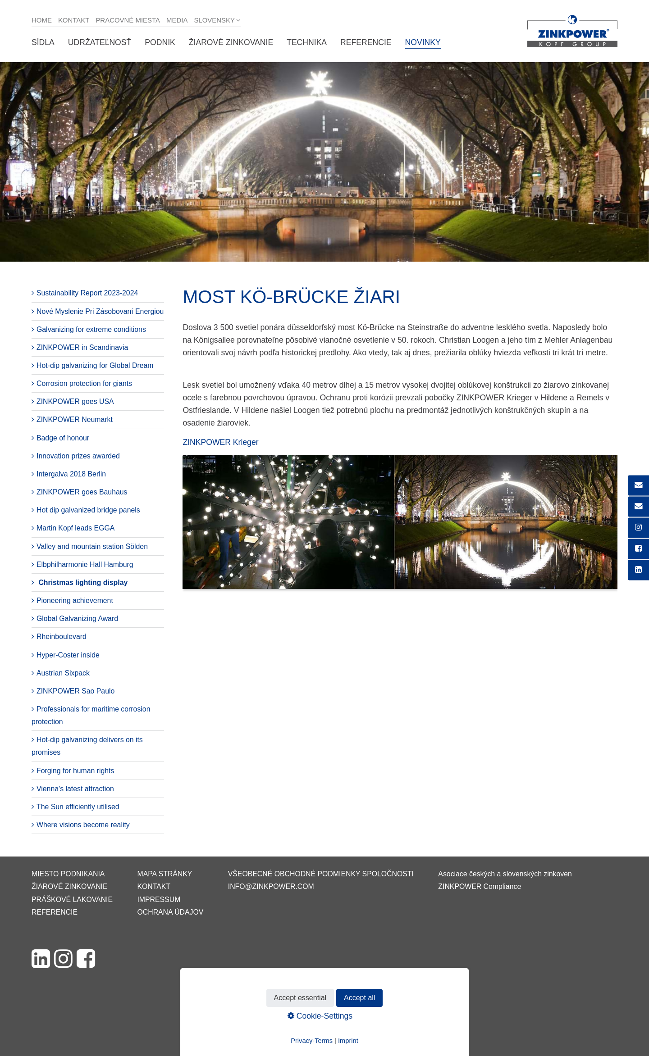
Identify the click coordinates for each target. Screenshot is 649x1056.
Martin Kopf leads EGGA (75, 528)
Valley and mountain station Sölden (92, 546)
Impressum (158, 899)
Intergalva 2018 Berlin (71, 474)
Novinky (423, 42)
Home (42, 20)
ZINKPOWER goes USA (75, 401)
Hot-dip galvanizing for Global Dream (95, 365)
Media (176, 20)
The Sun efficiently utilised (78, 807)
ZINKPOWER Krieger (220, 442)
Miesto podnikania (68, 874)
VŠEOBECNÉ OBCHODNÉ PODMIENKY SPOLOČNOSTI (321, 874)
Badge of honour (63, 438)
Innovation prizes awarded (78, 456)
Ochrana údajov (170, 912)
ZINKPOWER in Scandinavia (82, 347)
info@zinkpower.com (271, 886)
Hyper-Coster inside (68, 655)
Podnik (160, 42)
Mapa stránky (164, 874)
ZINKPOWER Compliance (479, 886)
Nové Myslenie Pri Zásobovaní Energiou (100, 311)
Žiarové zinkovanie (231, 42)
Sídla (43, 42)
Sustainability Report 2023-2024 (87, 293)
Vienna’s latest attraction (75, 789)
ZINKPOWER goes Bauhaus (82, 492)
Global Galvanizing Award (77, 618)
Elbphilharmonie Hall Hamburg (85, 564)
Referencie (365, 42)
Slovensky (214, 20)
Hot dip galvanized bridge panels (88, 510)
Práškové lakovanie (72, 899)
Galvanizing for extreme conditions (91, 329)
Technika (307, 42)
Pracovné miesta (128, 20)
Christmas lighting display (83, 582)
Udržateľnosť (99, 42)
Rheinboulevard (62, 636)
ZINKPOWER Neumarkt (75, 419)
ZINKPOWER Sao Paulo (75, 691)
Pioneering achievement (75, 600)
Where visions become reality (83, 825)
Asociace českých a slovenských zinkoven (504, 874)
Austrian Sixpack (63, 673)
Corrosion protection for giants (84, 383)
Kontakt (74, 20)
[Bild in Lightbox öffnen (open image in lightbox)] (400, 526)
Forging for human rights (75, 771)
